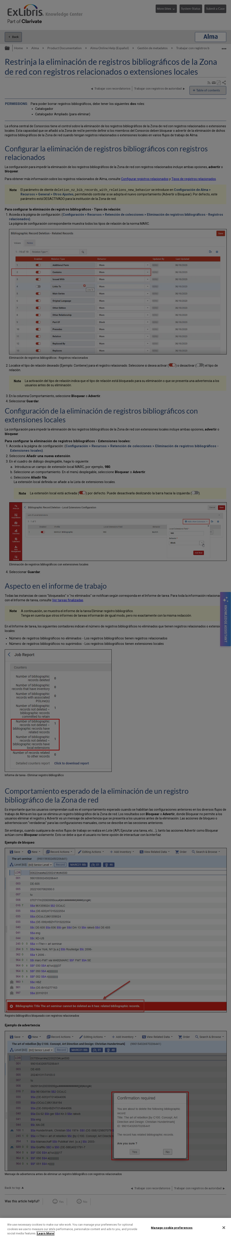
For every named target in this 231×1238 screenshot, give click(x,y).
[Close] (224, 1228)
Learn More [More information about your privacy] (45, 1233)
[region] (115, 1228)
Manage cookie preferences (171, 1227)
